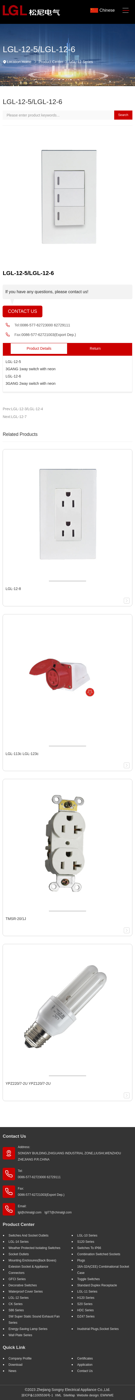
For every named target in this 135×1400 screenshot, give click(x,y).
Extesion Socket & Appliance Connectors (28, 1270)
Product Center (50, 62)
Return (95, 348)
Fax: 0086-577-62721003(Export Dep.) (41, 1192)
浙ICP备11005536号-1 (37, 1395)
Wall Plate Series (20, 1335)
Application (85, 1365)
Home (26, 62)
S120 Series (85, 1242)
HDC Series (85, 1310)
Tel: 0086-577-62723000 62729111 (39, 1174)
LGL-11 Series (87, 1291)
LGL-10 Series (87, 1235)
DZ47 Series (86, 1316)
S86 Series (16, 1310)
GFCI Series (17, 1279)
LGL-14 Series (19, 1242)
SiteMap (69, 1395)
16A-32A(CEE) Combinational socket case (103, 1270)
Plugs (81, 1260)
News (12, 1371)
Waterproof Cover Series (26, 1291)
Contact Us (22, 311)
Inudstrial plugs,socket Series (98, 1329)
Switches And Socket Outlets (28, 1235)
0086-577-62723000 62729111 (45, 325)
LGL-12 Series (81, 62)
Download (15, 1365)
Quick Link (14, 1347)
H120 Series (85, 1298)
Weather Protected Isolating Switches (34, 1248)
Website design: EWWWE (95, 1395)
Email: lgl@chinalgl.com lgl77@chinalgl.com (45, 1209)
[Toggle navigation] (125, 10)
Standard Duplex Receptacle (97, 1285)
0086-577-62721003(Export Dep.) (49, 335)
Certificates (85, 1358)
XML (58, 1395)
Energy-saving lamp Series (28, 1329)
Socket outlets (19, 1254)
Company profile (20, 1358)
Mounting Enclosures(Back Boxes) (32, 1260)
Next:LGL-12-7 (15, 417)
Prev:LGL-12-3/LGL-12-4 (23, 409)
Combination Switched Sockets (98, 1254)
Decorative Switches (23, 1285)
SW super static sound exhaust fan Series (34, 1319)
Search (123, 115)
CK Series (16, 1304)
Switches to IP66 (89, 1248)
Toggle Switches (88, 1279)
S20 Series (85, 1304)
